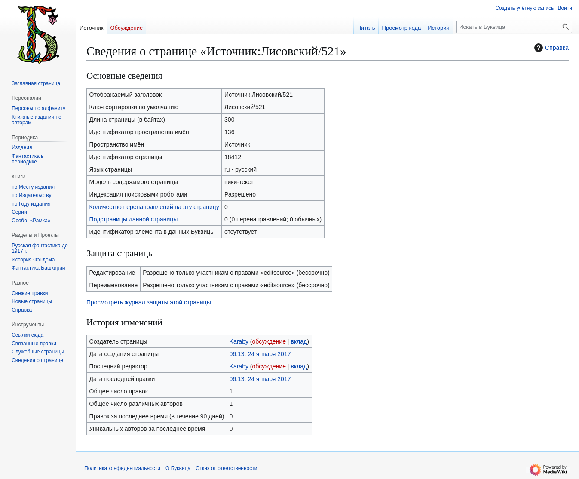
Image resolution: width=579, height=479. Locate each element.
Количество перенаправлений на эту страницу (154, 206)
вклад (299, 341)
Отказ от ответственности (226, 468)
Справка (550, 47)
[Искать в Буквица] (514, 27)
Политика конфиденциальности (122, 468)
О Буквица (177, 468)
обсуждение (269, 341)
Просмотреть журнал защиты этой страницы (148, 302)
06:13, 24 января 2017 (260, 353)
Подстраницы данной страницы (133, 219)
